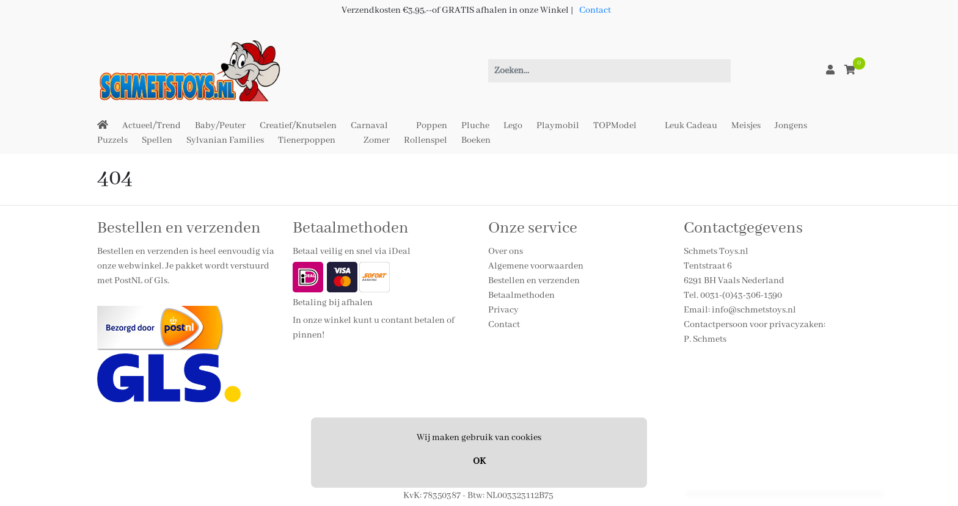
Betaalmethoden (521, 295)
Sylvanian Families (225, 140)
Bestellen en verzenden (534, 280)
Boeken (476, 140)
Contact (595, 10)
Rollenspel (425, 140)
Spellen (157, 140)
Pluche (475, 125)
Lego (512, 125)
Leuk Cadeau (691, 125)
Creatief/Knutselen (298, 125)
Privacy (503, 310)
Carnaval (369, 125)
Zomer (377, 140)
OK (479, 461)
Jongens (791, 125)
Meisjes (746, 125)
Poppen (431, 125)
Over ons (505, 251)
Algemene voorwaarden (535, 266)
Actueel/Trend (151, 125)
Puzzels (112, 140)
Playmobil (557, 125)
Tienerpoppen (306, 140)
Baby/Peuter (220, 125)
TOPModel (615, 125)
